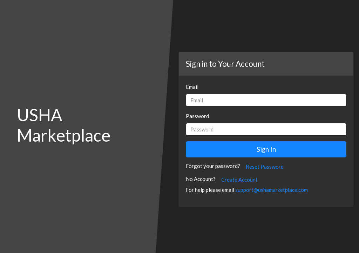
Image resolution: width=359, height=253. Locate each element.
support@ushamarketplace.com (271, 190)
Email (192, 87)
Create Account (239, 179)
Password (197, 116)
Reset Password (265, 166)
